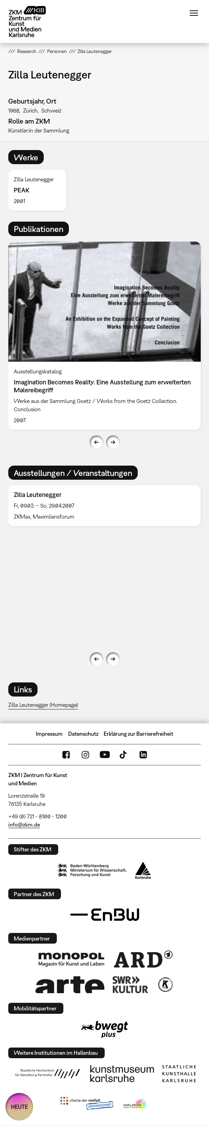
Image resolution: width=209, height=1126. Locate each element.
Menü (194, 13)
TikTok (124, 754)
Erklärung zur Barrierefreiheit (138, 734)
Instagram (85, 754)
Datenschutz (83, 734)
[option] (40, 190)
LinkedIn (143, 754)
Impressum (49, 734)
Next (113, 442)
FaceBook (66, 754)
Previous (96, 442)
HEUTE (19, 1107)
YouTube (105, 754)
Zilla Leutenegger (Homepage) (43, 705)
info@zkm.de (24, 824)
